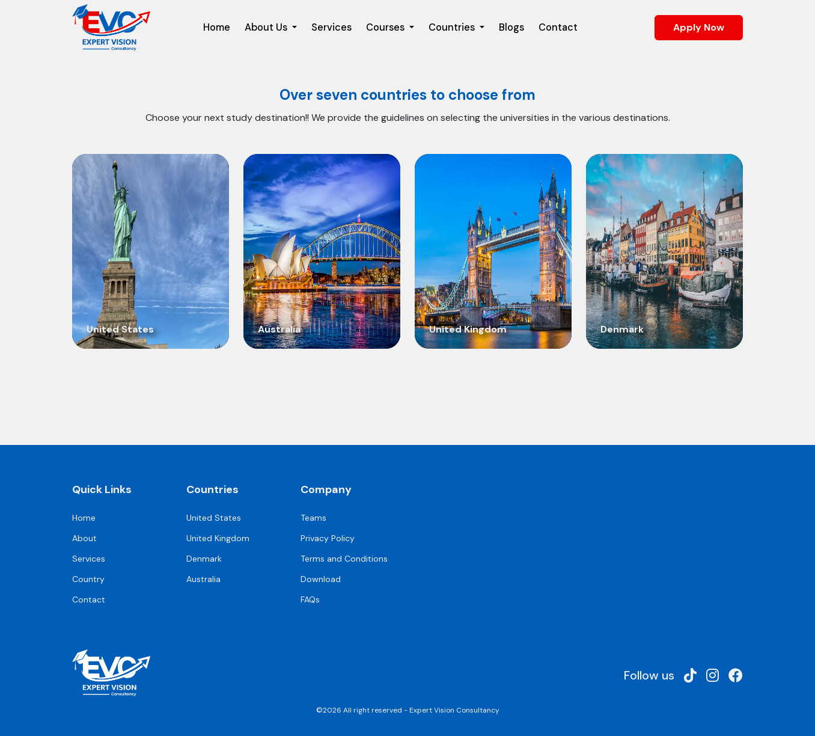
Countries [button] (453, 27)
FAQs (310, 599)
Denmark (204, 558)
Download (321, 579)
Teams (313, 517)
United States (213, 517)
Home (216, 27)
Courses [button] (386, 27)
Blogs (511, 27)
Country (88, 579)
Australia (203, 579)
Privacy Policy (328, 538)
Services (331, 27)
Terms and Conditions (344, 558)
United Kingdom (217, 538)
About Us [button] (267, 27)
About (84, 538)
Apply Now (698, 27)
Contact (558, 27)
